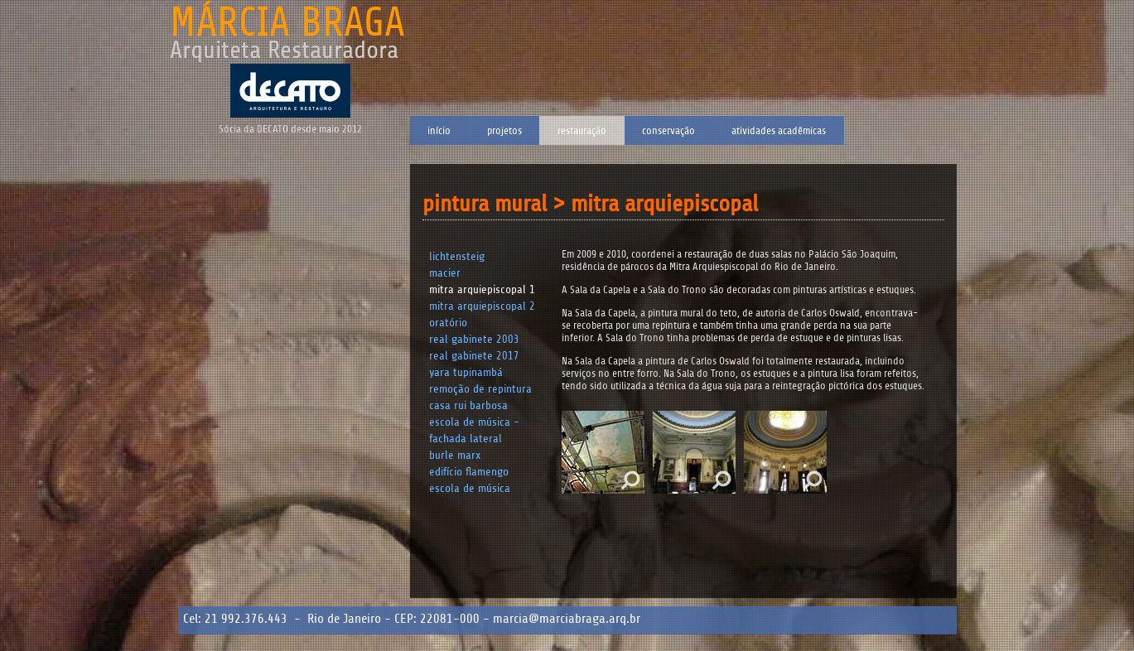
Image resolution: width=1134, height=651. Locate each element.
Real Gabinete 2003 (474, 339)
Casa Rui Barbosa (468, 405)
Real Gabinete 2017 (474, 356)
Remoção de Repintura (480, 389)
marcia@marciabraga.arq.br (566, 618)
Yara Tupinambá (466, 372)
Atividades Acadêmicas (778, 130)
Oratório (448, 322)
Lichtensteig (457, 256)
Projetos (504, 130)
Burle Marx (455, 455)
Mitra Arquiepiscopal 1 (482, 289)
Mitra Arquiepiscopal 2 (482, 306)
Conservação (668, 130)
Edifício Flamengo (469, 471)
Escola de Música (469, 488)
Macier (445, 273)
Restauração (581, 130)
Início (439, 130)
